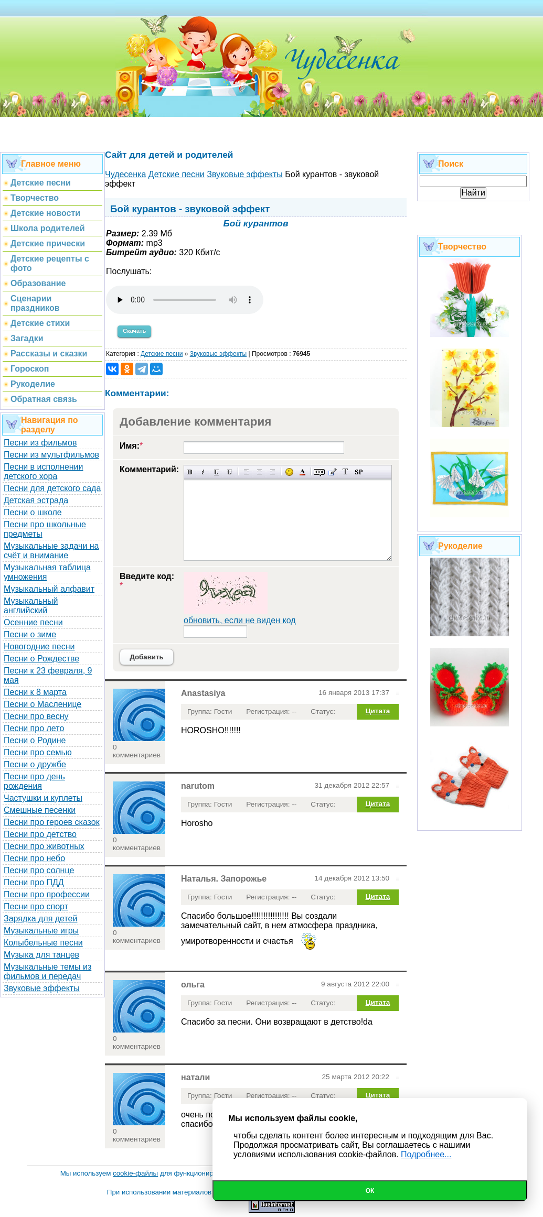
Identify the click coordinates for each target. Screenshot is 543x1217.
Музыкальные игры (41, 930)
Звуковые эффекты (42, 988)
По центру (259, 472)
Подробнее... (426, 1154)
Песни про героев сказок (52, 822)
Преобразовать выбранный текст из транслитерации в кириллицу (345, 472)
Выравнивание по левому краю (246, 472)
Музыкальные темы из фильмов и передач (47, 971)
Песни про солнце (39, 870)
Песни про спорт (36, 906)
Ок (370, 1190)
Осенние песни (33, 622)
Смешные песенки (40, 810)
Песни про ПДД (34, 882)
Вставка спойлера (359, 472)
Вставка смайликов (289, 472)
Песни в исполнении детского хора (43, 471)
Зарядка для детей (40, 918)
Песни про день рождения (34, 781)
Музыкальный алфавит (49, 588)
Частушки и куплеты (43, 798)
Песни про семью (38, 752)
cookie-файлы (135, 1173)
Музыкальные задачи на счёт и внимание (51, 550)
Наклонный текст (203, 472)
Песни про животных (44, 846)
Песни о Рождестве (41, 658)
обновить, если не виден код (240, 620)
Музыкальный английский (31, 605)
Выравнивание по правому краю (273, 472)
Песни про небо (34, 858)
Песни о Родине (35, 740)
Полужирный (190, 472)
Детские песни (162, 353)
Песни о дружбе (35, 764)
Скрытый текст (319, 472)
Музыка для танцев (41, 954)
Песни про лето (34, 728)
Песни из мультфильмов (51, 454)
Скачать (134, 331)
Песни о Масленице (42, 704)
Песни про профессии (47, 894)
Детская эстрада (36, 500)
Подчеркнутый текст (216, 472)
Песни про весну (36, 716)
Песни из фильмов (40, 442)
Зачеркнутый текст (229, 472)
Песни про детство (40, 834)
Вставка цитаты (332, 472)
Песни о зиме (30, 634)
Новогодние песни (39, 646)
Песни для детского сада (52, 488)
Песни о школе (33, 512)
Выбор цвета (302, 472)
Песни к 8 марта (35, 692)
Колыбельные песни (43, 942)
